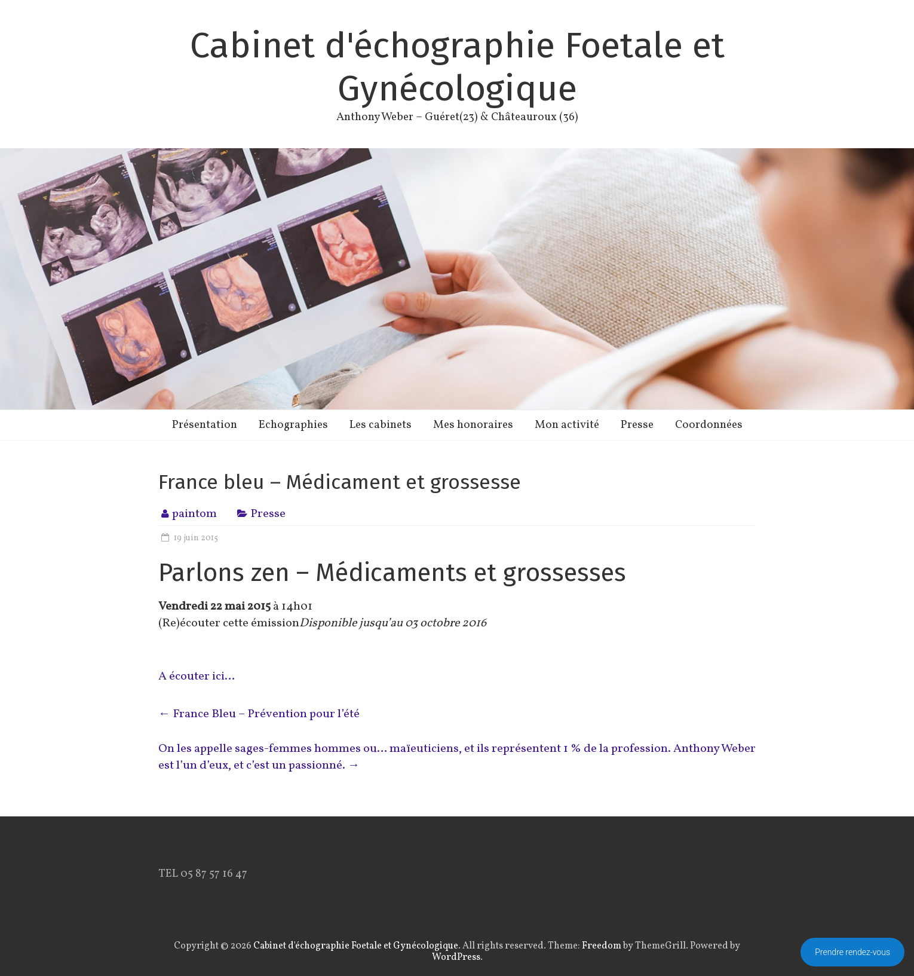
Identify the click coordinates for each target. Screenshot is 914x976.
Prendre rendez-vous (852, 952)
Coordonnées (709, 425)
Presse (637, 425)
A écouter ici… (196, 676)
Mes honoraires (473, 425)
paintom (194, 514)
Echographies (293, 425)
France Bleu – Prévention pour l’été (259, 714)
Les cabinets (380, 425)
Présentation (204, 425)
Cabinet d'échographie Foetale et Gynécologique (457, 67)
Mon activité (567, 425)
